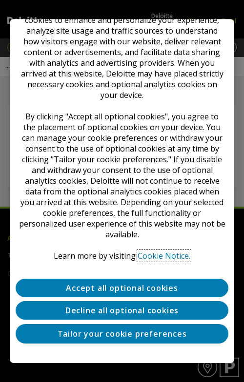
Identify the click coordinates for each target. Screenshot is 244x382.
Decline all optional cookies (122, 311)
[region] (122, 191)
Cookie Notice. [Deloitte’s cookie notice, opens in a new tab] (164, 255)
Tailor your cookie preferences (122, 333)
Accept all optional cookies (122, 288)
